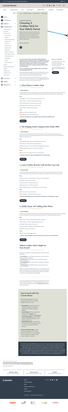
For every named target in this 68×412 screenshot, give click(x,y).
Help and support (34, 372)
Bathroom (5, 64)
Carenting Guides (28, 382)
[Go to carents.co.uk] (10, 5)
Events (25, 389)
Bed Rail (6, 60)
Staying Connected (7, 29)
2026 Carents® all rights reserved (37, 395)
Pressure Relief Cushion (9, 56)
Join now (55, 72)
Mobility (5, 81)
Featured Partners (6, 20)
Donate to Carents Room (22, 1)
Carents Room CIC (12, 1)
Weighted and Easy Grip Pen (9, 66)
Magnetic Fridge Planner (9, 52)
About (25, 380)
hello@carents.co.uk (43, 78)
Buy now (23, 121)
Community (51, 9)
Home (21, 13)
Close (63, 1)
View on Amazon (24, 90)
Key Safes (6, 37)
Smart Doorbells (8, 35)
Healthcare (6, 23)
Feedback (55, 372)
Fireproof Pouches (8, 45)
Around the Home (8, 27)
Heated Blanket (7, 58)
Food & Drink (6, 31)
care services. (38, 315)
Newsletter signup (13, 372)
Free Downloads (59, 9)
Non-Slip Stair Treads (8, 62)
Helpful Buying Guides (27, 13)
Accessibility (59, 5)
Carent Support (27, 391)
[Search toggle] (63, 5)
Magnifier (5, 68)
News (23, 9)
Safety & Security (7, 33)
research (31, 313)
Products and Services (29, 386)
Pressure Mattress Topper (9, 54)
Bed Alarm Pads (7, 41)
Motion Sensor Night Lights (10, 39)
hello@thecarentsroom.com (27, 363)
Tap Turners (7, 43)
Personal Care (7, 78)
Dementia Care (7, 85)
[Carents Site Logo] (6, 380)
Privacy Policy (26, 395)
